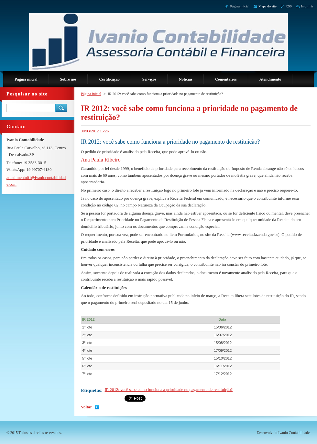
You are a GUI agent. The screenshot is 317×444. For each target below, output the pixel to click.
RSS (289, 6)
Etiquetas (91, 390)
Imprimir (307, 6)
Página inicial (91, 94)
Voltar (86, 407)
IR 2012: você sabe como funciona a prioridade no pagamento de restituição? (169, 389)
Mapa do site (267, 6)
